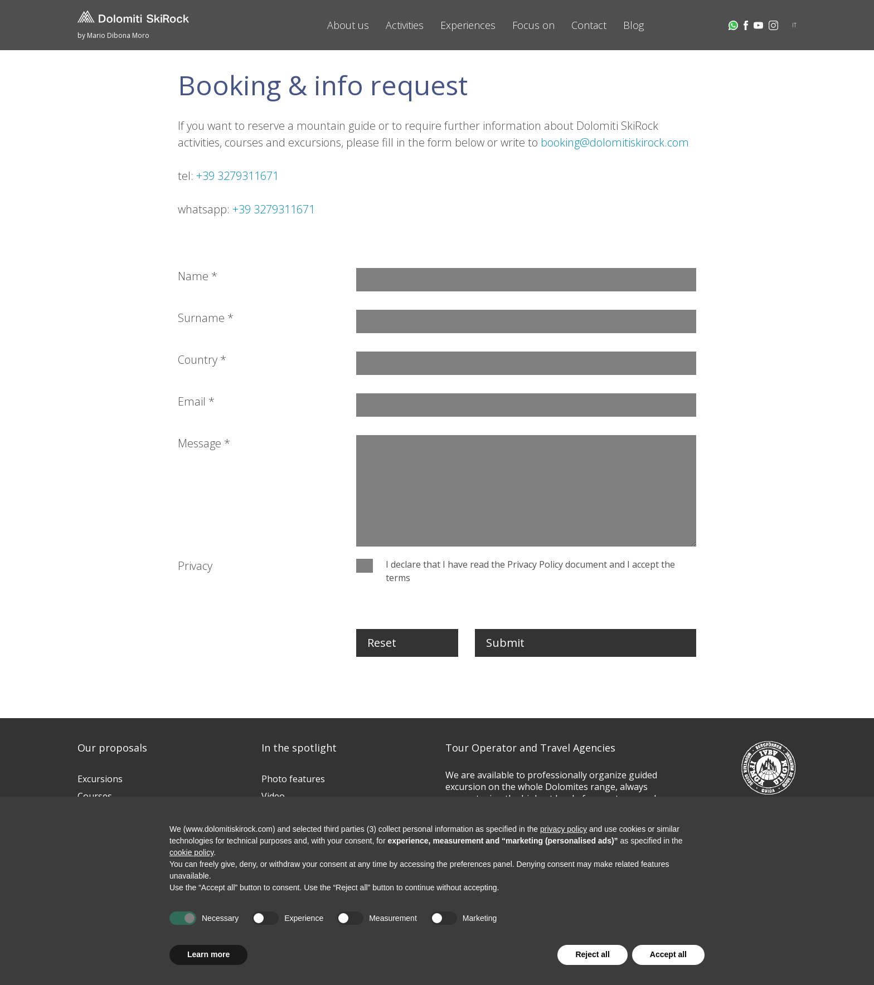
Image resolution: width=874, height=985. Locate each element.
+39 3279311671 (237, 175)
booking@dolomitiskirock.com (615, 142)
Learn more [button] (208, 954)
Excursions (100, 779)
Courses (94, 796)
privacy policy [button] (563, 829)
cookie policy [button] (191, 852)
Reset (381, 642)
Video (273, 796)
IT (794, 25)
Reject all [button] (592, 954)
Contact (588, 25)
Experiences (468, 25)
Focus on (533, 25)
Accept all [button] (668, 954)
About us (348, 25)
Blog (633, 25)
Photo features (293, 779)
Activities (405, 25)
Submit (505, 642)
